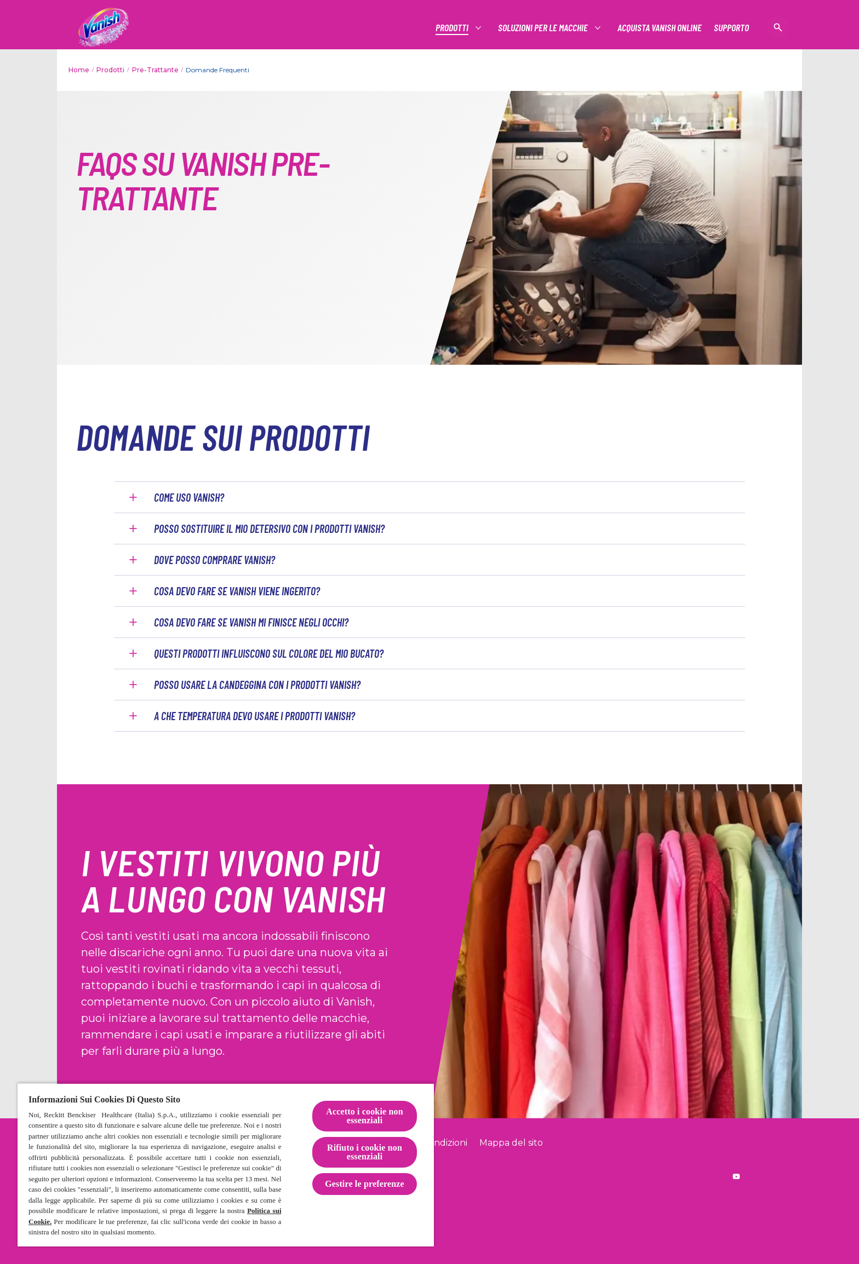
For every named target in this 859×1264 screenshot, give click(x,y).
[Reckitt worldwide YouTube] (736, 1176)
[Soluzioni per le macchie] (543, 28)
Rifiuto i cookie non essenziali (364, 1152)
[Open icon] (778, 27)
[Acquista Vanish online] (659, 28)
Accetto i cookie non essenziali (364, 1116)
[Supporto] (731, 28)
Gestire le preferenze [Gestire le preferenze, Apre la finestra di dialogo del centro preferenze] (364, 1183)
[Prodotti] (452, 28)
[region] (226, 1164)
